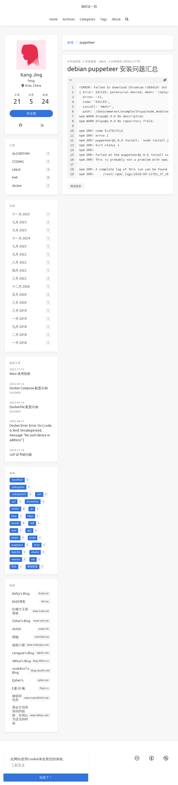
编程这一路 (89, 6)
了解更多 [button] (18, 765)
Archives (69, 19)
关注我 (31, 113)
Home (53, 19)
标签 (70, 42)
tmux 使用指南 (20, 374)
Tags (103, 19)
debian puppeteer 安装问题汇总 (112, 68)
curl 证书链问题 (21, 454)
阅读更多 (75, 186)
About (116, 19)
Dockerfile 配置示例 (24, 407)
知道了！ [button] (45, 777)
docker (15, 392)
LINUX (102, 61)
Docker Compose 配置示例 (29, 388)
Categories (87, 19)
